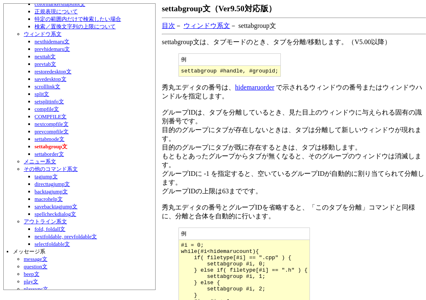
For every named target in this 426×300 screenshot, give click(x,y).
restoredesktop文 (53, 71)
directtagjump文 (52, 184)
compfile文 (47, 109)
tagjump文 (46, 176)
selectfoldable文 (52, 244)
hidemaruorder (254, 88)
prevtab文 (45, 64)
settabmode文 (49, 139)
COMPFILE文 (51, 116)
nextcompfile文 (52, 124)
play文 (31, 281)
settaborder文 (49, 154)
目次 (168, 25)
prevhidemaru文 (52, 49)
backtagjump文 (51, 191)
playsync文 (36, 289)
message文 (35, 259)
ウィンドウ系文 (43, 34)
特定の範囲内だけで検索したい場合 (78, 19)
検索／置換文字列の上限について (75, 26)
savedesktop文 (51, 79)
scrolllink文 (47, 86)
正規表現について (56, 11)
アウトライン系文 (45, 221)
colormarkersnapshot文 (60, 4)
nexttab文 (45, 56)
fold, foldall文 (50, 229)
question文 (35, 266)
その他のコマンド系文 (51, 169)
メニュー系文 (40, 161)
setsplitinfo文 (49, 101)
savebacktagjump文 (56, 206)
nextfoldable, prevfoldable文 (66, 236)
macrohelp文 (49, 199)
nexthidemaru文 (52, 41)
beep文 (32, 274)
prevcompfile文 (52, 131)
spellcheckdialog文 (55, 214)
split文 (42, 94)
